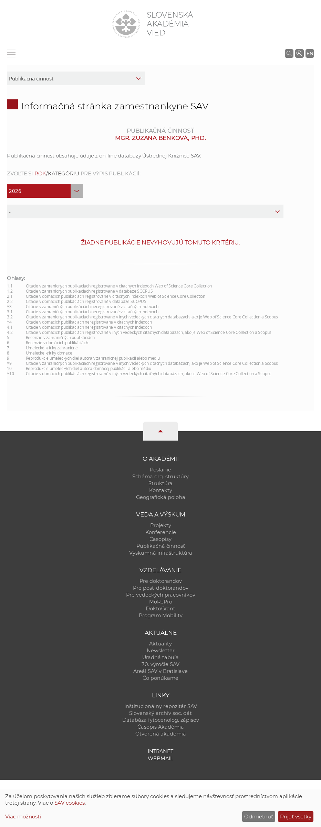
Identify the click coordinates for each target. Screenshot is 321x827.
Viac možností (23, 816)
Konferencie (160, 532)
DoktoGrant (160, 609)
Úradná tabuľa (160, 657)
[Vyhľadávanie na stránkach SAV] (289, 53)
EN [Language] (310, 53)
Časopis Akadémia (160, 727)
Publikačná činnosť (160, 546)
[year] (45, 191)
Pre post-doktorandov (160, 588)
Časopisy (160, 539)
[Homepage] (126, 24)
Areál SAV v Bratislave (160, 671)
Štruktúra (160, 483)
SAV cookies (69, 802)
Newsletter (161, 651)
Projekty (160, 525)
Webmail (160, 758)
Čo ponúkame (160, 678)
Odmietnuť (258, 816)
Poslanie (160, 470)
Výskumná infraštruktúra (160, 553)
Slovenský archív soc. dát (160, 713)
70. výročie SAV (160, 664)
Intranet (160, 751)
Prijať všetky (295, 816)
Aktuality (160, 644)
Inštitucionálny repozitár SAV (160, 706)
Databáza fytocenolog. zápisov (160, 720)
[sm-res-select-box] (76, 78)
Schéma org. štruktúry (160, 477)
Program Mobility (161, 615)
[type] (145, 211)
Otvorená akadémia (160, 734)
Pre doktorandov (160, 581)
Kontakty (160, 490)
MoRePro (160, 602)
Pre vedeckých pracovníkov (160, 595)
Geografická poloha (160, 497)
